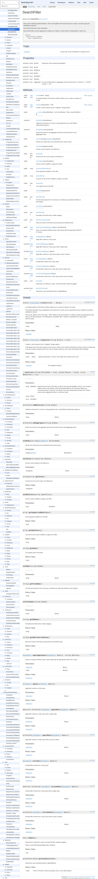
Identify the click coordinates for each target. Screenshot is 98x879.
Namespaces (61, 2)
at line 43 (92, 339)
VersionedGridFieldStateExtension (15, 732)
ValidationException (11, 134)
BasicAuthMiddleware (12, 276)
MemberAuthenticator (12, 263)
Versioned (7, 680)
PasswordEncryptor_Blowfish (14, 330)
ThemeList (9, 824)
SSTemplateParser (11, 800)
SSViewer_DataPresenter (13, 808)
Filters (8, 669)
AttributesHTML (10, 778)
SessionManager (9, 419)
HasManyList (9, 88)
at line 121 (92, 422)
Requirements (10, 789)
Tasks (8, 443)
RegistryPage (10, 198)
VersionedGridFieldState (10, 692)
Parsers (9, 770)
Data (8, 494)
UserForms (8, 639)
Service (9, 403)
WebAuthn (8, 840)
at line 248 (92, 601)
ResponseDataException (13, 856)
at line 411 (92, 786)
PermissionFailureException (14, 368)
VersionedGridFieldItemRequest (15, 730)
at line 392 (92, 760)
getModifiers (39, 176)
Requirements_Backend (12, 791)
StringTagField (10, 585)
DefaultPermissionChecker (13, 284)
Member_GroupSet (11, 319)
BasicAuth (9, 274)
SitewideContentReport (12, 478)
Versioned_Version (11, 743)
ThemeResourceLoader (12, 829)
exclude (38, 259)
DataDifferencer (10, 700)
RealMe (7, 158)
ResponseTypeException (13, 859)
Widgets (7, 864)
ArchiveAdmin (10, 759)
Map (7, 107)
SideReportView (10, 214)
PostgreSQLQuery (11, 150)
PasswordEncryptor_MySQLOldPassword (17, 338)
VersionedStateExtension (13, 738)
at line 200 (92, 511)
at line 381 (92, 734)
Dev (8, 513)
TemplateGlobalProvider (12, 816)
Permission (9, 357)
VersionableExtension (12, 719)
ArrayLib (8, 48)
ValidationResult (10, 136)
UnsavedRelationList (12, 131)
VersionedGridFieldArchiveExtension (16, 724)
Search (8, 42)
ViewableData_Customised (13, 835)
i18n (6, 878)
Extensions (10, 424)
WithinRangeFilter (13, 34)
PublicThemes (10, 786)
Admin (8, 537)
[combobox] (10, 6)
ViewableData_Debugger (13, 837)
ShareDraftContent (10, 446)
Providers (9, 499)
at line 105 (92, 404)
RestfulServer (8, 220)
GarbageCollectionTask (12, 594)
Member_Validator (11, 322)
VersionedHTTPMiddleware (13, 735)
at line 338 (92, 654)
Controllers (10, 421)
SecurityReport (9, 405)
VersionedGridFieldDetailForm (14, 727)
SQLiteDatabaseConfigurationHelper (16, 255)
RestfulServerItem (11, 233)
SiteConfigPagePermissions (14, 467)
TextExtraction (9, 626)
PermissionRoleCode (12, 376)
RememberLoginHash (12, 384)
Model (8, 166)
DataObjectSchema (11, 69)
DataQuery (9, 72)
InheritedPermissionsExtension (14, 300)
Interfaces (9, 757)
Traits (78, 2)
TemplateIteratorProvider (13, 818)
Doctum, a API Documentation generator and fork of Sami (81, 876)
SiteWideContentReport (11, 470)
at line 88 (92, 371)
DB (7, 56)
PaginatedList (10, 112)
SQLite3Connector (11, 241)
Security (7, 257)
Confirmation (10, 260)
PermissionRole (10, 373)
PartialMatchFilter (13, 26)
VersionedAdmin (9, 746)
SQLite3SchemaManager (13, 252)
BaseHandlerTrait (11, 843)
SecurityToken (10, 392)
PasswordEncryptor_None (13, 343)
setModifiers (39, 161)
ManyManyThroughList (12, 102)
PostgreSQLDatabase (12, 145)
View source (43, 19)
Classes (52, 2)
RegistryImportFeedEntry (13, 196)
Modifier (9, 658)
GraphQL (9, 688)
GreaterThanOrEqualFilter (15, 18)
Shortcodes (10, 773)
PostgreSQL (8, 139)
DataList (8, 61)
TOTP (6, 567)
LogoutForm (9, 309)
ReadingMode (10, 708)
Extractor (9, 634)
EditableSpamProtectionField (14, 486)
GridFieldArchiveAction (12, 703)
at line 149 (92, 440)
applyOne (39, 244)
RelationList (9, 120)
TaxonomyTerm (10, 604)
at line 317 (92, 636)
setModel (38, 139)
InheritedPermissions (12, 298)
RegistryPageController (12, 201)
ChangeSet (9, 695)
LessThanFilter (12, 21)
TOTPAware (9, 575)
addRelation (39, 120)
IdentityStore (9, 292)
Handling (9, 497)
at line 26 (92, 302)
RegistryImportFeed (11, 190)
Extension (9, 163)
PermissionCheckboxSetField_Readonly (17, 362)
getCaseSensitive (41, 288)
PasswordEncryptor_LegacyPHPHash (16, 335)
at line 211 (92, 529)
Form (8, 473)
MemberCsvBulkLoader (12, 314)
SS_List (8, 123)
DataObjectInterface (11, 67)
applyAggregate (40, 227)
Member (8, 311)
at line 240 (92, 583)
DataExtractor (10, 505)
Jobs (8, 430)
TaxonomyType (10, 607)
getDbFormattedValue (42, 220)
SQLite (7, 239)
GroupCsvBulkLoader (12, 290)
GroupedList (9, 85)
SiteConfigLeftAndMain (12, 464)
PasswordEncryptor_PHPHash (14, 349)
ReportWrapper (10, 212)
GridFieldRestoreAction (12, 705)
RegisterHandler (10, 572)
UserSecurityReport (11, 416)
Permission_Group (11, 378)
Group (8, 287)
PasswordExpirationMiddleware (14, 352)
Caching (9, 682)
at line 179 (92, 493)
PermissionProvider (11, 370)
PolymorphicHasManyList (13, 115)
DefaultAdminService (12, 282)
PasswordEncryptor (11, 327)
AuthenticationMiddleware (13, 268)
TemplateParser (10, 821)
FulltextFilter (11, 13)
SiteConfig (8, 459)
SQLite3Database (11, 244)
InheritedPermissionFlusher (13, 295)
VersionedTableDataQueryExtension (16, 740)
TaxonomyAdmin (10, 602)
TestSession (8, 610)
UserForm (9, 663)
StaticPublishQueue (10, 507)
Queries (9, 40)
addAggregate (40, 129)
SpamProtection (9, 481)
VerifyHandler (10, 577)
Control (9, 397)
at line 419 (92, 811)
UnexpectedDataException (13, 128)
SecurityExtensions (10, 395)
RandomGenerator (11, 381)
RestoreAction (10, 716)
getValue (38, 153)
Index (84, 2)
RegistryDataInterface (12, 188)
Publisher (9, 521)
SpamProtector (10, 489)
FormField (9, 653)
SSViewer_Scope (11, 813)
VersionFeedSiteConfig (12, 677)
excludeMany (40, 273)
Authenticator (10, 161)
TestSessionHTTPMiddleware (14, 618)
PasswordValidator (11, 354)
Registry (7, 180)
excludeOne (39, 266)
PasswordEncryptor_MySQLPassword (16, 341)
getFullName (40, 197)
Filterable (8, 83)
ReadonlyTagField (11, 583)
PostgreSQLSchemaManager (14, 155)
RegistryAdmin (10, 185)
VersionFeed (8, 666)
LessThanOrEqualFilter (14, 24)
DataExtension (10, 59)
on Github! (92, 878)
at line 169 (92, 476)
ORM (38, 6)
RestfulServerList (11, 236)
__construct (39, 112)
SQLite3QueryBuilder (12, 249)
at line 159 (92, 458)
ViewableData (10, 832)
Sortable (8, 126)
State (8, 561)
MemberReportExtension (13, 413)
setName (38, 190)
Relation (8, 118)
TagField (7, 580)
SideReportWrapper (11, 217)
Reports (7, 204)
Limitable (8, 93)
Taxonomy (7, 596)
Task (8, 169)
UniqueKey (10, 45)
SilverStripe (31, 6)
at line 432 (92, 837)
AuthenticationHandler (12, 266)
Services (9, 440)
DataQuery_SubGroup (12, 77)
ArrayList (8, 50)
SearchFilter (11, 29)
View (6, 762)
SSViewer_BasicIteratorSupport (15, 805)
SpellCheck (8, 491)
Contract (9, 510)
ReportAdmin (9, 209)
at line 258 (92, 618)
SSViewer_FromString (12, 810)
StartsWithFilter (12, 32)
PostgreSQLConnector (12, 142)
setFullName (40, 206)
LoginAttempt (9, 303)
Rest (8, 637)
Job (8, 518)
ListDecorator (9, 96)
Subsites (9, 411)
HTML (7, 783)
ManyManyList (10, 99)
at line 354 (92, 683)
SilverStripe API (27, 2)
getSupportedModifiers (42, 168)
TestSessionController (12, 612)
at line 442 (92, 858)
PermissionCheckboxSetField (14, 360)
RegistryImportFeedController (14, 193)
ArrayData (9, 775)
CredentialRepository (12, 845)
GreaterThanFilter (13, 16)
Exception (9, 174)
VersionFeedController (12, 674)
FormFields (10, 427)
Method (8, 569)
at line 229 (92, 565)
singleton (38, 105)
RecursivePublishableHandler (14, 714)
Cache (8, 628)
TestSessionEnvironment (13, 615)
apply (37, 236)
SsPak (6, 502)
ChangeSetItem (10, 697)
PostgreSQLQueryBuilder (13, 153)
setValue (38, 146)
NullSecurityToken (11, 325)
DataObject (9, 64)
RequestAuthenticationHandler (14, 387)
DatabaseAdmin (10, 80)
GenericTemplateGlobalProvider (15, 781)
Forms (8, 408)
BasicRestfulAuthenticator (13, 225)
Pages (8, 553)
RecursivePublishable (12, 711)
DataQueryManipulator (12, 75)
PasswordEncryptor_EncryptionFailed (16, 333)
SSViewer (9, 802)
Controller (9, 540)
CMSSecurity (9, 279)
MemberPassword (11, 317)
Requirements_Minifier (12, 794)
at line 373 (92, 709)
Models (9, 435)
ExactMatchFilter (12, 10)
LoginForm (9, 306)
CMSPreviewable (11, 53)
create (38, 95)
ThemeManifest (10, 826)
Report (8, 206)
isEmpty (38, 281)
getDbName (39, 212)
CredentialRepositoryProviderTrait (15, 848)
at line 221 (92, 547)
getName (38, 183)
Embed (8, 767)
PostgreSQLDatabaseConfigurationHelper (17, 147)
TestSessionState (11, 620)
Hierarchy (9, 37)
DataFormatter (11, 223)
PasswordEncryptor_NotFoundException (17, 346)
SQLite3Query (10, 247)
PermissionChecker (11, 365)
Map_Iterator (9, 110)
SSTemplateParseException (14, 797)
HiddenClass (9, 91)
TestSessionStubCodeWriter (14, 623)
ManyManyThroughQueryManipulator (16, 104)
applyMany (39, 251)
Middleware (10, 432)
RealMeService (10, 177)
